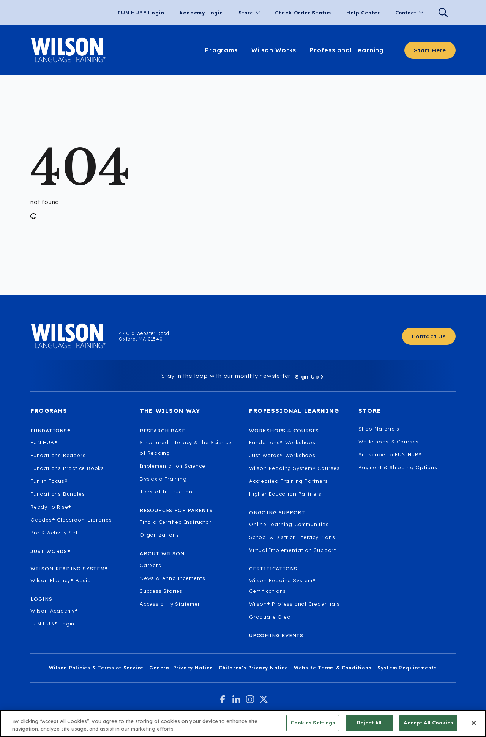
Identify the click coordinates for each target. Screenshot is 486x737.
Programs (49, 410)
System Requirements (407, 668)
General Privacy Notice (181, 668)
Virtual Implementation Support (292, 550)
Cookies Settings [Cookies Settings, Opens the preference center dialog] (312, 723)
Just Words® (50, 551)
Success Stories (161, 591)
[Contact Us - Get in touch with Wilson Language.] (429, 336)
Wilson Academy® (54, 611)
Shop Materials (378, 429)
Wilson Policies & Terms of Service (96, 668)
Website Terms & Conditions (333, 668)
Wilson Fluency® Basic (60, 580)
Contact (405, 12)
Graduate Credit (271, 617)
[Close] (473, 723)
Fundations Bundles (57, 494)
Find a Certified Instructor (175, 522)
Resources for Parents (176, 510)
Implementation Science (172, 466)
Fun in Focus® (49, 481)
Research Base (162, 430)
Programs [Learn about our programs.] (221, 50)
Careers (150, 565)
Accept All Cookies (428, 723)
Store (245, 12)
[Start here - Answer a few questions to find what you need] (430, 50)
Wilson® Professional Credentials (294, 604)
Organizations (159, 535)
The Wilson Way (170, 410)
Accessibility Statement (171, 604)
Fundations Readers (57, 455)
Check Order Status (303, 12)
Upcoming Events (276, 635)
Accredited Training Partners (288, 481)
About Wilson (162, 553)
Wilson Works (274, 50)
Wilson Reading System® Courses (294, 468)
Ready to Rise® (50, 507)
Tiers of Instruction (166, 492)
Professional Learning (347, 50)
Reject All (369, 723)
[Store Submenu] (260, 13)
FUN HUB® (43, 442)
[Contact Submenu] (423, 13)
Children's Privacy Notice (253, 668)
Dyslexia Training (163, 479)
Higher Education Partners (285, 494)
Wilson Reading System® (69, 569)
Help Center (363, 12)
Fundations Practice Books (67, 468)
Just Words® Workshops (282, 455)
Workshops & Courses (388, 441)
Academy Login (201, 12)
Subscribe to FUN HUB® (390, 454)
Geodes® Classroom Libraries (71, 520)
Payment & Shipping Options (397, 467)
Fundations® (50, 430)
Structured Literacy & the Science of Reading (185, 447)
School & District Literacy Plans (292, 537)
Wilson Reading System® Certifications (282, 585)
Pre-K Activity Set (53, 533)
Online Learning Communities (289, 524)
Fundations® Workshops (282, 442)
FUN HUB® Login (141, 12)
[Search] (443, 12)
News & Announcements (172, 578)
